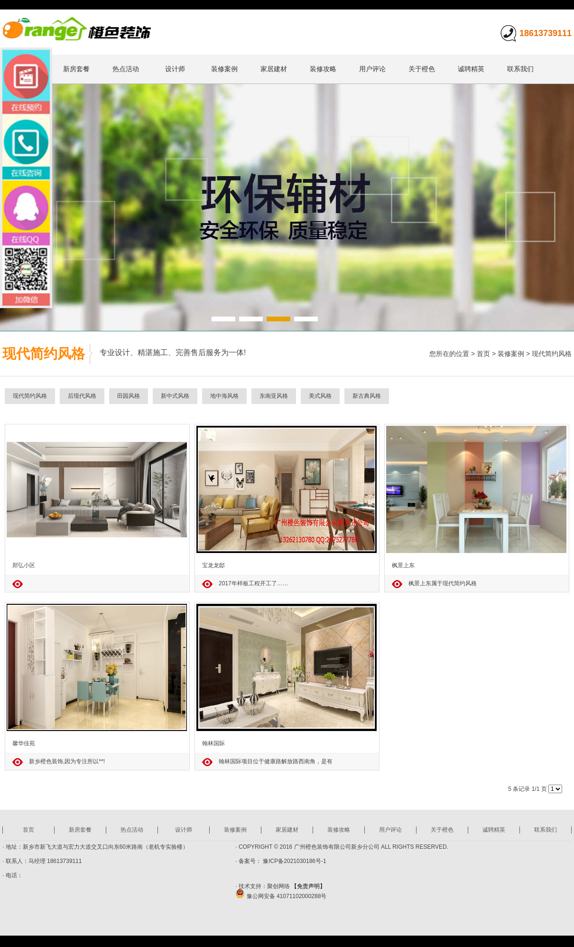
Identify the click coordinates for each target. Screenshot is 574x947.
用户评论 (372, 69)
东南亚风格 (273, 396)
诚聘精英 (471, 69)
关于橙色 (421, 69)
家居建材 (273, 69)
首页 (483, 353)
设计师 (175, 69)
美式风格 (320, 396)
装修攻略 (323, 69)
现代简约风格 (552, 353)
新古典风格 (366, 396)
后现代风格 (82, 396)
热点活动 (125, 69)
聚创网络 (278, 886)
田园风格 (128, 396)
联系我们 (520, 69)
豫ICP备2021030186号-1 (293, 861)
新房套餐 (76, 69)
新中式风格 (175, 396)
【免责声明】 (308, 886)
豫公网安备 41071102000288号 (280, 896)
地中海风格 (224, 396)
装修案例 (224, 69)
